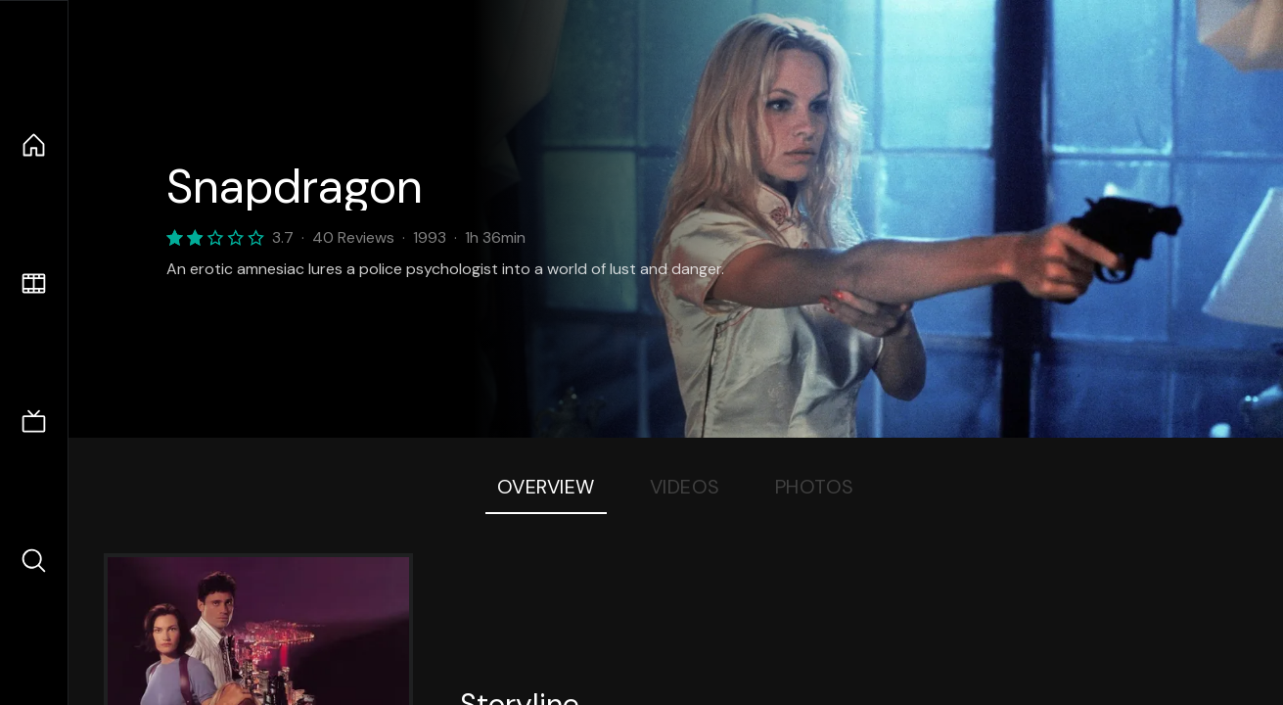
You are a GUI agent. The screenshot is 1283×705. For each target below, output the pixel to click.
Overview (546, 486)
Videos (685, 486)
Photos (814, 486)
